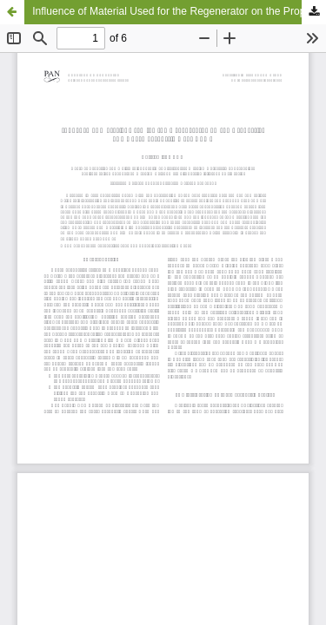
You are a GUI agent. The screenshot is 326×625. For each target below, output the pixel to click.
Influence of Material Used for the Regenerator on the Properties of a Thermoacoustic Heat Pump (179, 11)
